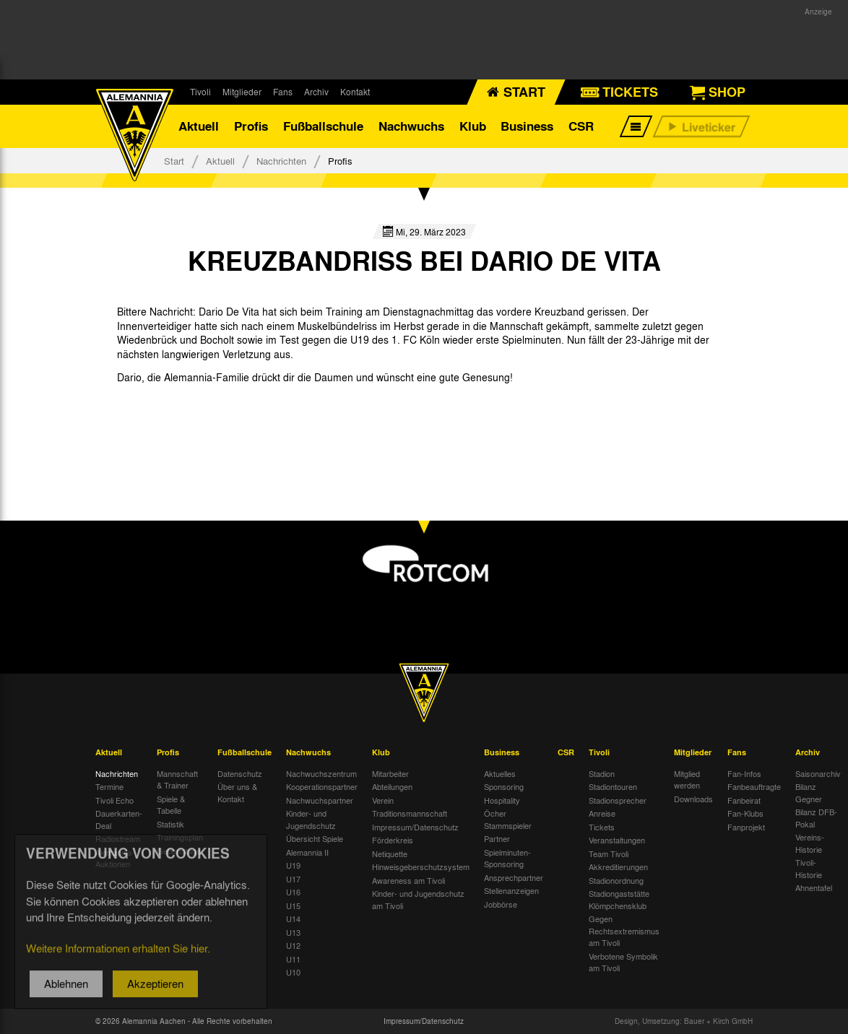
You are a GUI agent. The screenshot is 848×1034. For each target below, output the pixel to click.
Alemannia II (307, 852)
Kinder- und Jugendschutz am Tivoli (418, 900)
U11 (293, 959)
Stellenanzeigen (511, 891)
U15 (293, 905)
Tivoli (200, 91)
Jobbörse (500, 904)
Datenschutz (239, 773)
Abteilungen (392, 787)
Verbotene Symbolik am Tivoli (623, 962)
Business (527, 126)
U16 (293, 892)
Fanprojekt (746, 827)
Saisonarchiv (818, 773)
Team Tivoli (608, 853)
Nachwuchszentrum (321, 773)
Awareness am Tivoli (408, 880)
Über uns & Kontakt (237, 793)
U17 (293, 879)
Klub (472, 126)
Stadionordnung (616, 880)
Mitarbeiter (390, 773)
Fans (283, 91)
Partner (497, 839)
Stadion (602, 773)
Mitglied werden (687, 779)
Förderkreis (392, 840)
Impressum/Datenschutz (415, 827)
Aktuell (198, 126)
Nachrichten (281, 161)
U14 (293, 919)
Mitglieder (241, 91)
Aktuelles (500, 773)
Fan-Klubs (745, 814)
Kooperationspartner (322, 787)
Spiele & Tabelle (171, 805)
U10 (293, 972)
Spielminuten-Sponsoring (507, 858)
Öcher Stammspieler (508, 820)
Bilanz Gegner (808, 793)
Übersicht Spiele (314, 839)
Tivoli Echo (114, 800)
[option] (172, 410)
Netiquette (389, 853)
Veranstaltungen (617, 840)
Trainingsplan (180, 837)
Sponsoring (504, 787)
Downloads (693, 798)
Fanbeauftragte (754, 787)
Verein (383, 800)
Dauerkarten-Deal (118, 820)
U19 (293, 866)
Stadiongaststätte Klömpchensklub (619, 900)
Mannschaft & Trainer (177, 779)
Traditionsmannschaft (409, 814)
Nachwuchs (411, 126)
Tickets (602, 827)
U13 (293, 932)
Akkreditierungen (618, 867)
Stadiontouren (613, 787)
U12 (293, 946)
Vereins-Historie (809, 844)
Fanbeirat (744, 800)
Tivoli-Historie (808, 869)
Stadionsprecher (617, 800)
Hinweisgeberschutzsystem (421, 867)
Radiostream (117, 839)
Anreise (602, 814)
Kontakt (355, 91)
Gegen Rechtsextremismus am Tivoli (624, 931)
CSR (581, 126)
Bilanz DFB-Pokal (816, 818)
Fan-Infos (744, 773)
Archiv (316, 91)
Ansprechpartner (513, 877)
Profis (251, 126)
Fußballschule (323, 126)
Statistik (170, 824)
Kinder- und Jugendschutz (311, 820)
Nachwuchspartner (319, 800)
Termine (109, 787)
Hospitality (502, 800)
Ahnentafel (813, 888)
